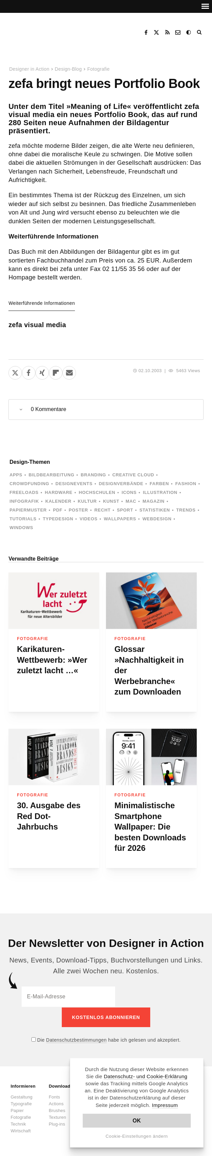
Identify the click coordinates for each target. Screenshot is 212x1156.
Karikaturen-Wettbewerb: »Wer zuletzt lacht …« (52, 659)
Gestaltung (21, 1096)
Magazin (153, 501)
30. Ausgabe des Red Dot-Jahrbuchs (49, 816)
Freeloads (23, 492)
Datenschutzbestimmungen (76, 1039)
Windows (21, 527)
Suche (199, 32)
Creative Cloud (133, 474)
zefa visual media (37, 324)
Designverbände (121, 483)
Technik (18, 1123)
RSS (167, 32)
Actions (56, 1103)
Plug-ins (57, 1123)
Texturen (57, 1116)
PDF (57, 510)
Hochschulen (97, 492)
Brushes (57, 1109)
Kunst (111, 501)
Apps (15, 474)
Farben (159, 483)
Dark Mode (189, 32)
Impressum (165, 1105)
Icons (129, 492)
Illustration (160, 492)
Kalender (58, 501)
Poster (78, 510)
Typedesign (58, 518)
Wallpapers (120, 518)
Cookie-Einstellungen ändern (137, 1136)
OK (137, 1121)
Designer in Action (45, 30)
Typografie (21, 1103)
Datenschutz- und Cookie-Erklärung (145, 1076)
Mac (131, 501)
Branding (93, 474)
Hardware (59, 492)
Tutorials (22, 518)
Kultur (87, 501)
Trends (185, 510)
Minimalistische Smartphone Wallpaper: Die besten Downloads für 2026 (150, 827)
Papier (17, 1109)
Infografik (24, 501)
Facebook (145, 32)
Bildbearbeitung (51, 474)
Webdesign (156, 518)
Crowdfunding (29, 483)
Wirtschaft (20, 1130)
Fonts (54, 1096)
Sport (125, 510)
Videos (89, 518)
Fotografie (98, 69)
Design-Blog (68, 69)
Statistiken (154, 510)
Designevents (73, 483)
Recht (103, 510)
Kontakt (178, 32)
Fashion (185, 483)
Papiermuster (28, 510)
